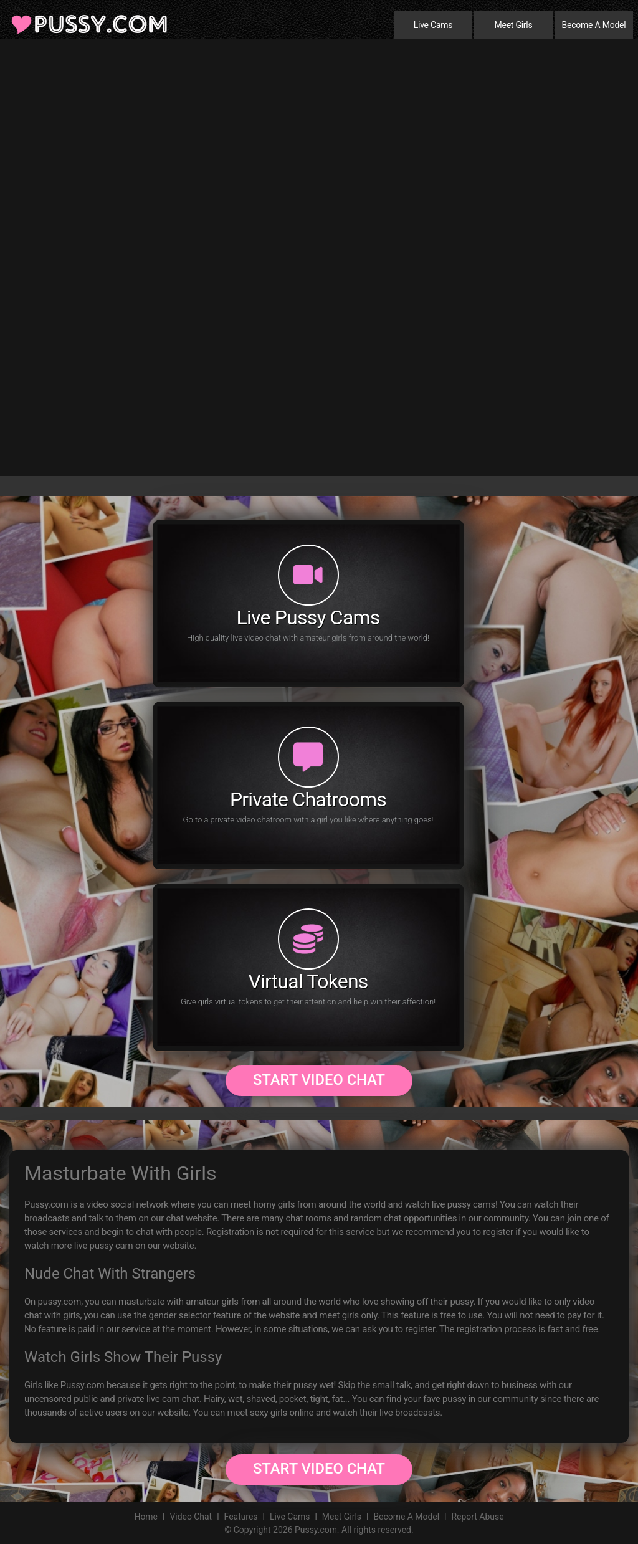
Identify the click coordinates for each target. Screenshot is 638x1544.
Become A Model (594, 25)
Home (145, 1517)
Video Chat (190, 1517)
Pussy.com (316, 1530)
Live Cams (433, 25)
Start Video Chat (319, 1080)
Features (240, 1517)
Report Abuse (478, 1517)
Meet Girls (513, 25)
